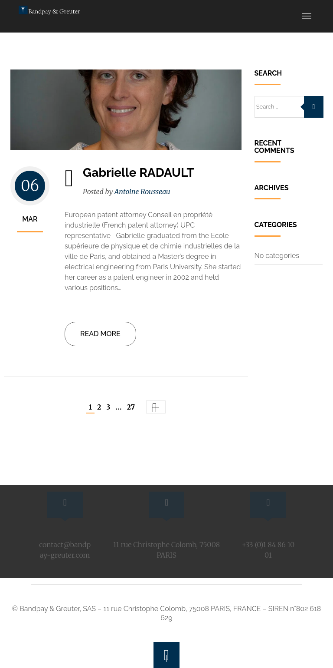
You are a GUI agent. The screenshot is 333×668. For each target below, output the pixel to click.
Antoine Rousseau (142, 191)
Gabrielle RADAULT (138, 172)
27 (131, 407)
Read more (100, 334)
